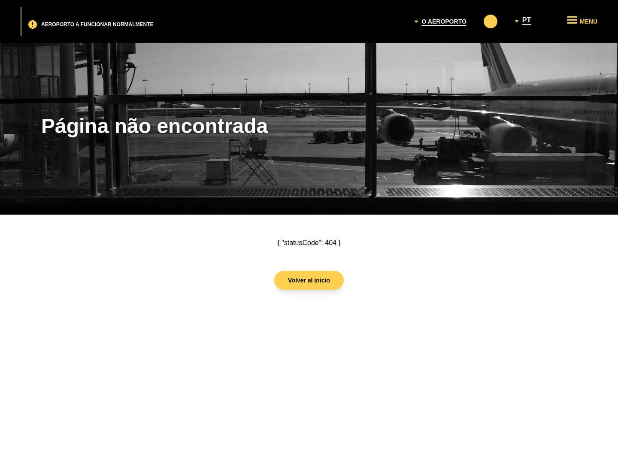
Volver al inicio (309, 280)
